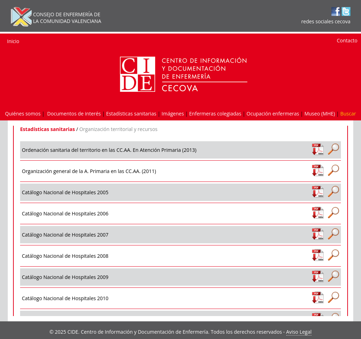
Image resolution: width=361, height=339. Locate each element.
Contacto (347, 40)
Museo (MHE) (319, 113)
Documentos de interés (74, 113)
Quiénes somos (23, 113)
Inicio (13, 41)
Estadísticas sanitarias (131, 113)
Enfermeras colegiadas (215, 113)
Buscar (348, 113)
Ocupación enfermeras (272, 113)
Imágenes (172, 113)
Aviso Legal (299, 331)
